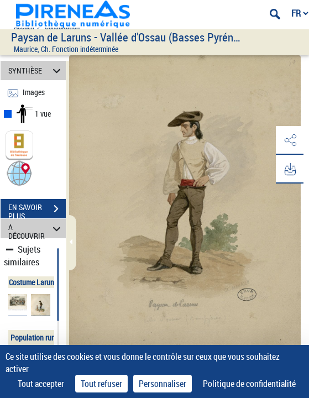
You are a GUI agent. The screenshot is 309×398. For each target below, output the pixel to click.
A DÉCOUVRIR (36, 228)
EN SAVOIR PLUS (37, 210)
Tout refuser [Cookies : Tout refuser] (101, 384)
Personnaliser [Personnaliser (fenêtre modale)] (162, 384)
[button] (19, 172)
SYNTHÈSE (36, 70)
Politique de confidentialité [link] (249, 384)
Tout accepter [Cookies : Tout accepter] (41, 384)
